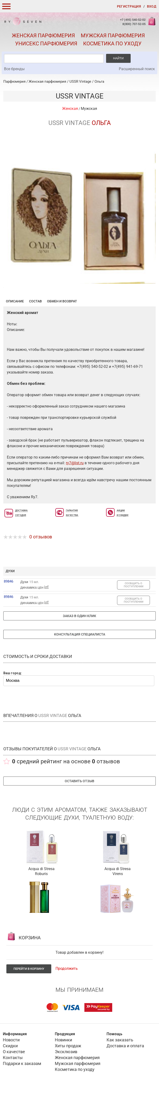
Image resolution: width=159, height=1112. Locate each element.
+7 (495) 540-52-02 (133, 19)
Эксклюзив (66, 1074)
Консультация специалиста (79, 657)
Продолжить (67, 991)
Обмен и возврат (62, 324)
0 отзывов (40, 560)
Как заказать (120, 1062)
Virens (117, 897)
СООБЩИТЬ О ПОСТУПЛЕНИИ (133, 608)
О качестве (14, 1074)
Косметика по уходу (112, 44)
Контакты (13, 1080)
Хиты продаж (68, 1068)
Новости (11, 1062)
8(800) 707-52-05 (134, 24)
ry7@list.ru (75, 486)
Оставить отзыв (79, 804)
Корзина (151, 23)
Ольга (99, 81)
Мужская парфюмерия (113, 36)
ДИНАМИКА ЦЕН (34, 611)
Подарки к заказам (22, 1086)
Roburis (41, 897)
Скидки (10, 1068)
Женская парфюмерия (43, 36)
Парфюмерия (14, 81)
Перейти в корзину (28, 992)
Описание (15, 324)
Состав (35, 324)
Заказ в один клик (79, 639)
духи (10, 594)
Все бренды (14, 69)
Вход (151, 6)
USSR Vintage (80, 81)
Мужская (89, 108)
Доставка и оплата (125, 1068)
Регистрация (129, 6)
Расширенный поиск (137, 69)
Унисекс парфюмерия (46, 44)
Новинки (63, 1062)
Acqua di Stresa (41, 892)
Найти (118, 58)
